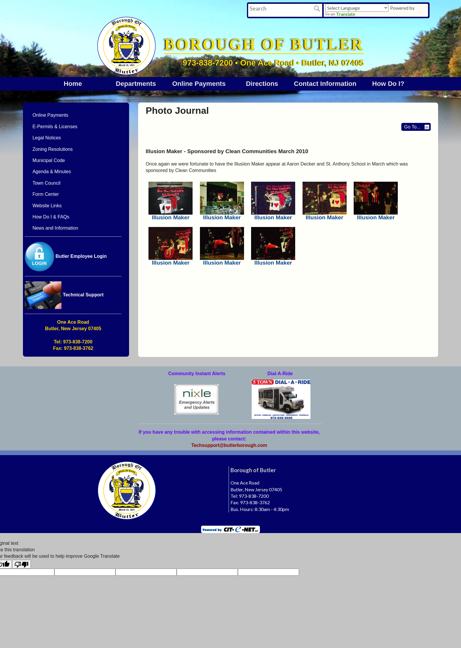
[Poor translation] (21, 564)
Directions (262, 83)
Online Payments (199, 83)
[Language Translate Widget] (356, 8)
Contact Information (325, 83)
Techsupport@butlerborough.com (229, 445)
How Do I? (388, 83)
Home (73, 83)
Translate (340, 14)
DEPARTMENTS (136, 83)
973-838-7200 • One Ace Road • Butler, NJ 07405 (273, 62)
